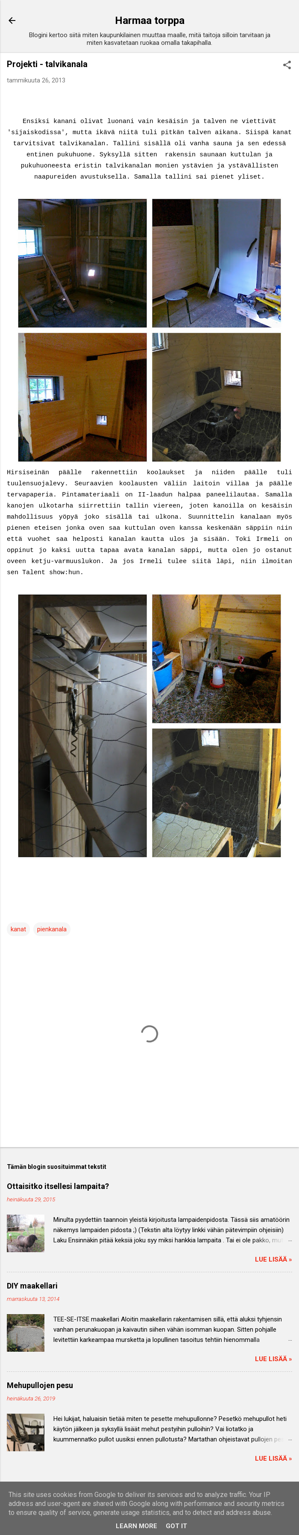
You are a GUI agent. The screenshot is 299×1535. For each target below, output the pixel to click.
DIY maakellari (32, 1285)
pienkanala (52, 929)
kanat (18, 929)
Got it (176, 1526)
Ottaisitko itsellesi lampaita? (58, 1186)
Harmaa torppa (150, 20)
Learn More (136, 1526)
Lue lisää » (273, 1259)
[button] (287, 66)
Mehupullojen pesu (40, 1385)
